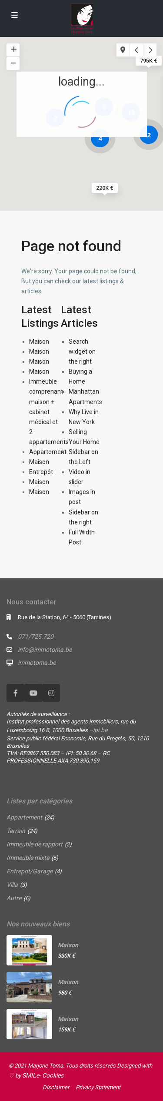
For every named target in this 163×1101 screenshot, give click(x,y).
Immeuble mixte (28, 857)
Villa (12, 884)
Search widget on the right (82, 351)
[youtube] (33, 693)
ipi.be (100, 729)
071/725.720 (35, 636)
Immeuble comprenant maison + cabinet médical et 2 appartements (49, 411)
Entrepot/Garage (30, 871)
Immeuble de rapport (35, 844)
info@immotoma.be (45, 649)
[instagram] (51, 693)
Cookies (52, 1075)
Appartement (48, 451)
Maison (39, 341)
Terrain (16, 830)
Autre (14, 898)
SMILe (30, 1075)
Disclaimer (56, 1087)
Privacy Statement (98, 1087)
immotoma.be (37, 662)
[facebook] (15, 693)
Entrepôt (41, 471)
